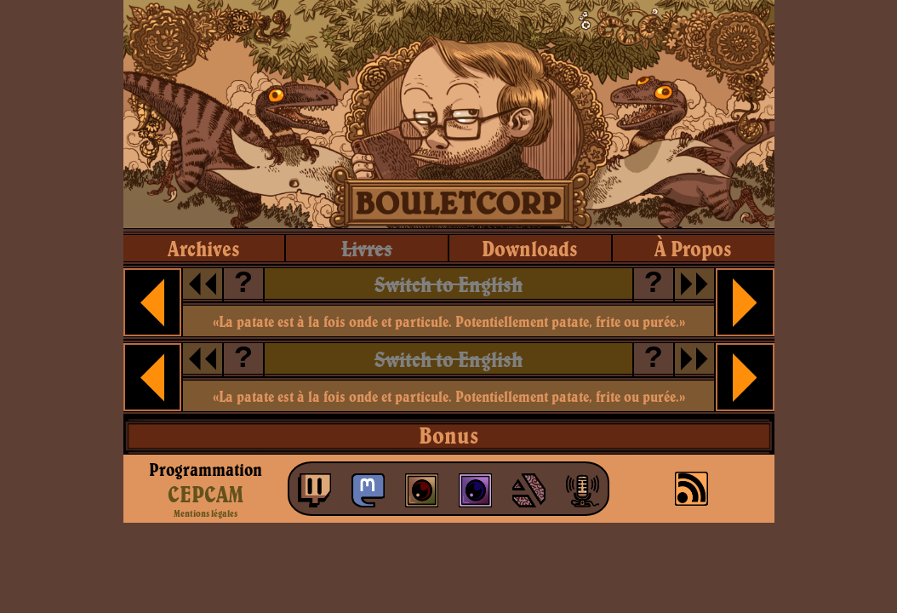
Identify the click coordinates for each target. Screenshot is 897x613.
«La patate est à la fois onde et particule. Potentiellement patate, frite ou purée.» (449, 321)
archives (204, 248)
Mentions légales (205, 513)
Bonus (448, 435)
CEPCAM (205, 493)
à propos (693, 248)
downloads (530, 248)
